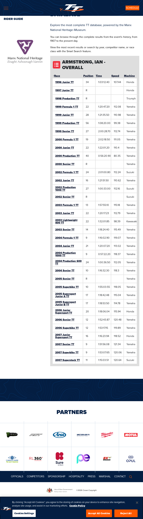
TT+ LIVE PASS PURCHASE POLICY (99, 498)
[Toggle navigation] (6, 8)
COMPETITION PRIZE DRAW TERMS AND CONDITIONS (33, 498)
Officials (17, 476)
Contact (120, 476)
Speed (115, 76)
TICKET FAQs (63, 498)
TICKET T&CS (77, 498)
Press (91, 476)
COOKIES (120, 498)
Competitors (35, 476)
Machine (129, 76)
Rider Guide (13, 19)
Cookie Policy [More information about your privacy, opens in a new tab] (77, 510)
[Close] (137, 507)
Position (88, 76)
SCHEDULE (132, 8)
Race (57, 76)
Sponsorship (56, 476)
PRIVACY (129, 498)
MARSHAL (105, 476)
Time (99, 76)
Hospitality (76, 476)
